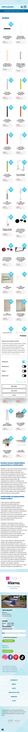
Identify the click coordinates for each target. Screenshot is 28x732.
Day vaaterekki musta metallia (20, 175)
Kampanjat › (5, 645)
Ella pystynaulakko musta (7, 203)
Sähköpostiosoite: (7, 629)
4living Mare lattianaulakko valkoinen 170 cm (20, 37)
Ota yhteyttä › (7, 651)
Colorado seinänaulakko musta (7, 120)
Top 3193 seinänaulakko (21, 451)
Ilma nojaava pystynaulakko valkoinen (21, 315)
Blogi (14, 701)
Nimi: (3, 633)
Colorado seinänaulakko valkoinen (21, 148)
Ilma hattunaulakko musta (7, 287)
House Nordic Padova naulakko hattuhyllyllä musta (21, 259)
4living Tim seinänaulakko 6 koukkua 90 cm (7, 65)
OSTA (11, 40)
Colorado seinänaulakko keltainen (21, 93)
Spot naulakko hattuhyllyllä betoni (21, 424)
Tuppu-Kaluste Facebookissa (9, 670)
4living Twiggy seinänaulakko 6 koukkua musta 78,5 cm (20, 65)
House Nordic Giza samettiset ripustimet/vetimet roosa (7, 259)
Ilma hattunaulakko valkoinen (21, 287)
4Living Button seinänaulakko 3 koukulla (7, 37)
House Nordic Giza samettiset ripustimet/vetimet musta (21, 231)
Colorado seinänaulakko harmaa (7, 93)
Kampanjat (14, 697)
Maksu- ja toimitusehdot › (14, 586)
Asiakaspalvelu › (14, 588)
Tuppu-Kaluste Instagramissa (9, 668)
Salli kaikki (14, 386)
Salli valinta (14, 390)
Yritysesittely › (5, 647)
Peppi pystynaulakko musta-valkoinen (7, 424)
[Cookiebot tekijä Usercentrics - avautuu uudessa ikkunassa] (20, 336)
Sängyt (14, 684)
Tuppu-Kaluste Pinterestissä (9, 671)
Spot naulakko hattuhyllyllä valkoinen (7, 451)
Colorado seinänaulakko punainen (7, 148)
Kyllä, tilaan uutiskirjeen (10, 637)
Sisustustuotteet (14, 693)
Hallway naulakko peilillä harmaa (7, 230)
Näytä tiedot (19, 382)
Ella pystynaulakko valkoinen (21, 203)
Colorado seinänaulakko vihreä (7, 175)
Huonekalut (14, 680)
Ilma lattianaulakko (7, 314)
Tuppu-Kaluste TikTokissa (9, 666)
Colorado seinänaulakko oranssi (21, 120)
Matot (14, 688)
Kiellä (13, 395)
